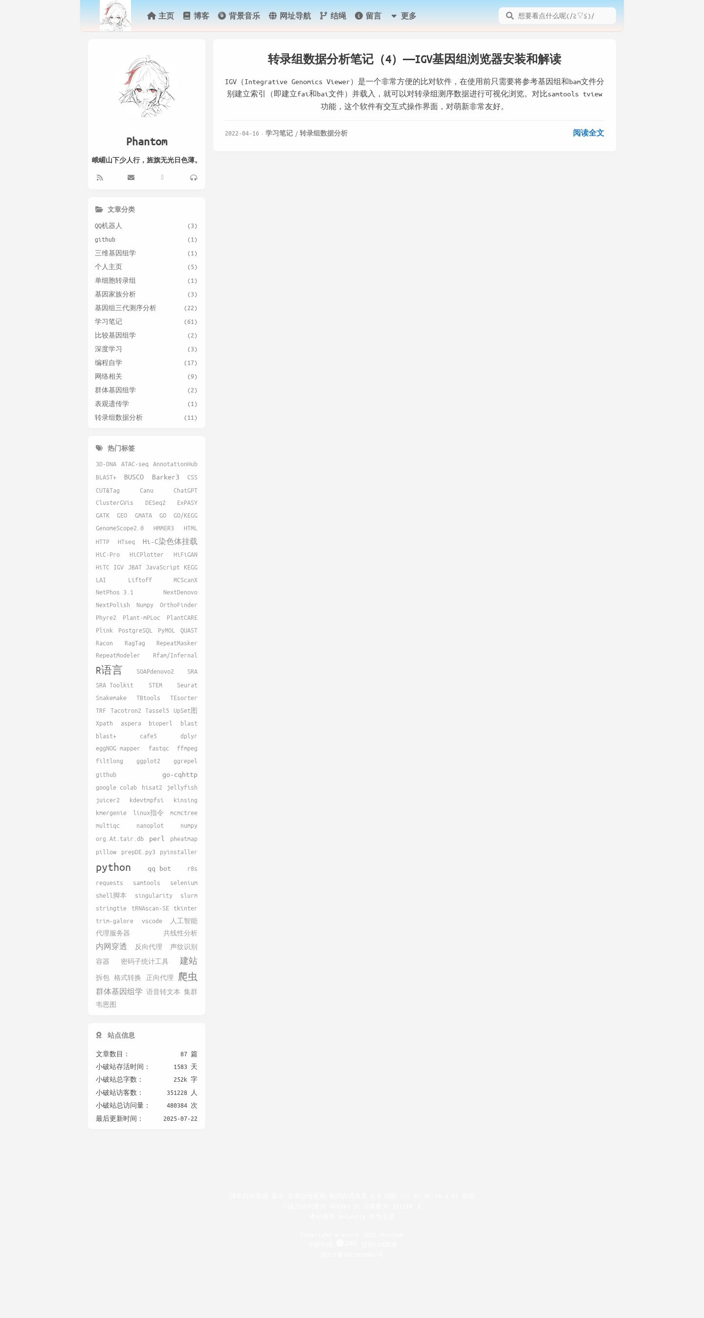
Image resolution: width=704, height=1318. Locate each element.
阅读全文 (588, 132)
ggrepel (186, 761)
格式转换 (127, 977)
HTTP (103, 541)
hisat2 (152, 787)
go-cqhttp (180, 774)
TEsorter (184, 698)
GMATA (143, 515)
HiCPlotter (147, 554)
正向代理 (160, 977)
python (113, 867)
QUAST (189, 630)
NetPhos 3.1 (114, 592)
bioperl (161, 723)
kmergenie (111, 813)
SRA (192, 671)
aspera (131, 723)
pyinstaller (179, 852)
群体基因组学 (119, 991)
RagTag (135, 643)
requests (109, 882)
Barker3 (165, 476)
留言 (367, 15)
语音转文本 (163, 992)
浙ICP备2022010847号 (352, 1254)
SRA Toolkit (114, 685)
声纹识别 (184, 947)
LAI (101, 580)
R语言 (109, 670)
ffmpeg (187, 748)
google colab (116, 787)
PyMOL (166, 630)
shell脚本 (111, 895)
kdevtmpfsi (147, 800)
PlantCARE (182, 617)
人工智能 (184, 921)
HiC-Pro (108, 554)
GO (162, 515)
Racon (104, 643)
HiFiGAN (186, 554)
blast (189, 723)
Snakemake (111, 698)
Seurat (187, 685)
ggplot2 (148, 761)
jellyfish (182, 787)
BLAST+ (106, 477)
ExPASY (187, 502)
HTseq (126, 541)
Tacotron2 (125, 710)
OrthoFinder (179, 605)
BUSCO (134, 476)
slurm (189, 895)
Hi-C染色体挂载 (170, 541)
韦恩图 (106, 1004)
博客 (195, 15)
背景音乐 (238, 15)
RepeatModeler (118, 655)
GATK (103, 515)
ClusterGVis (114, 502)
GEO (122, 515)
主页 (160, 15)
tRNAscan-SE (150, 908)
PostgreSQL (135, 630)
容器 (103, 961)
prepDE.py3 (138, 852)
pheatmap (184, 838)
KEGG (191, 567)
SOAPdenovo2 (155, 671)
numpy (189, 825)
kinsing (186, 800)
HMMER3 (164, 528)
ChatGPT (186, 490)
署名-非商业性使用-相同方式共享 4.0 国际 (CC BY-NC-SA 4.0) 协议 (373, 1196)
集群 (191, 992)
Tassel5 (157, 710)
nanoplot (150, 825)
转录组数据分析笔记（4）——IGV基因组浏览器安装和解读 (414, 59)
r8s (192, 868)
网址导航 (289, 15)
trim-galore (114, 921)
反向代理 (148, 947)
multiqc (108, 825)
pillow (106, 852)
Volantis (352, 1216)
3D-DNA (106, 464)
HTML (191, 528)
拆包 (103, 977)
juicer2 (108, 800)
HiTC (103, 567)
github (106, 774)
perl (157, 838)
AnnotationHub (175, 464)
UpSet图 (186, 710)
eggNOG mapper (118, 748)
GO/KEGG (186, 515)
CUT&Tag (108, 490)
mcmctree (184, 813)
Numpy (145, 605)
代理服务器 (113, 933)
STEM (155, 685)
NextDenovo (180, 592)
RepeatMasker (177, 643)
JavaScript (163, 567)
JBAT (135, 567)
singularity (154, 895)
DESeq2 (155, 502)
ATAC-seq (135, 464)
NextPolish (113, 605)
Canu (147, 490)
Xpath (104, 723)
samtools (146, 882)
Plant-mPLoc (141, 617)
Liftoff (140, 580)
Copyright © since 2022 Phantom (352, 1234)
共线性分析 (180, 933)
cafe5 (148, 736)
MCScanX (186, 580)
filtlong (109, 761)
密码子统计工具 (145, 961)
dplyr (189, 736)
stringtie (111, 908)
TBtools (148, 698)
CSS (192, 477)
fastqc (159, 748)
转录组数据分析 (324, 133)
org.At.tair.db (120, 838)
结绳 (332, 15)
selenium (184, 882)
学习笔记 (279, 133)
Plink (104, 630)
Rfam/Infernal (175, 655)
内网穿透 (111, 946)
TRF (101, 710)
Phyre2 (106, 617)
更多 (403, 15)
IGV (118, 567)
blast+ (106, 736)
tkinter (186, 908)
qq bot (159, 868)
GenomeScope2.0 (120, 528)
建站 (189, 960)
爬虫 (188, 976)
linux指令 (148, 813)
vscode (152, 921)
